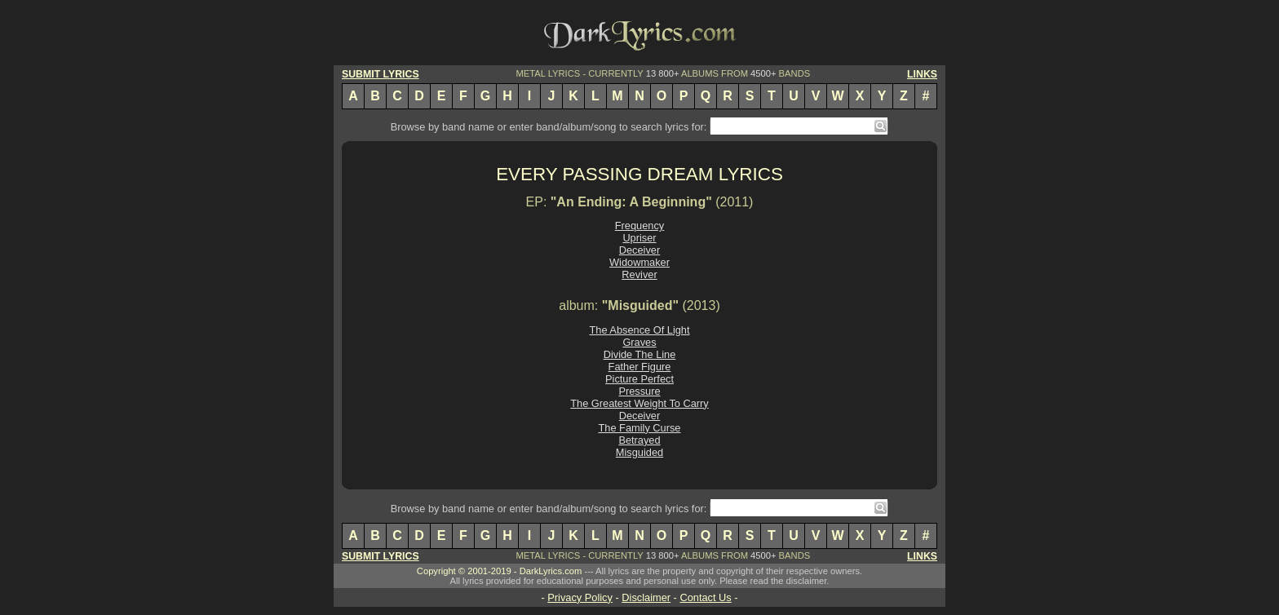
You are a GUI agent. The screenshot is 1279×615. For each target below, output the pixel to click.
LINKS (922, 74)
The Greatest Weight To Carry (639, 403)
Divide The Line (640, 354)
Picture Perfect (639, 379)
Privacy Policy (580, 597)
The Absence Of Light (639, 330)
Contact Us (705, 597)
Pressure (639, 391)
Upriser (639, 238)
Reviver (639, 274)
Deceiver (640, 250)
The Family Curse (640, 428)
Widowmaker (639, 262)
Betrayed (639, 440)
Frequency (639, 225)
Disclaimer (646, 597)
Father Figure (640, 367)
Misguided (639, 452)
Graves (639, 342)
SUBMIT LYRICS (380, 74)
